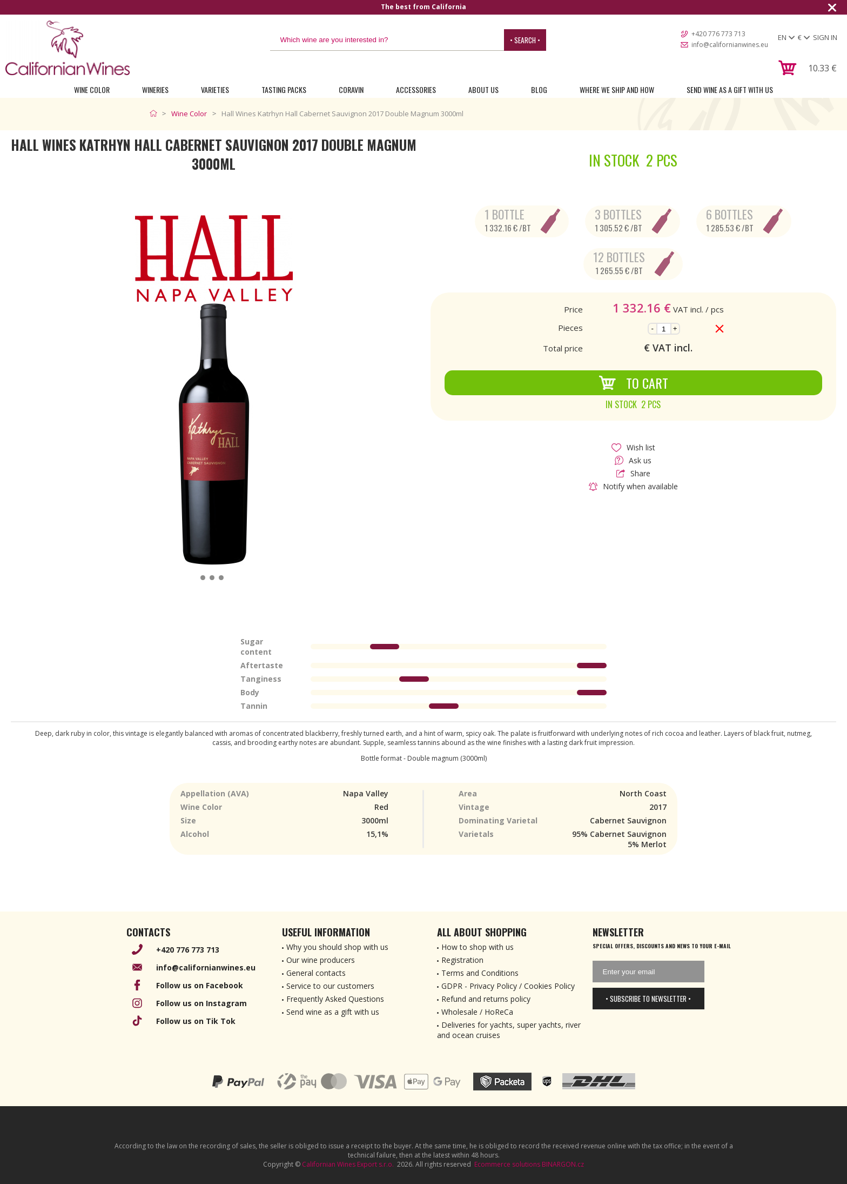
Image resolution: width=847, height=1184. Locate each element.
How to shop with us (477, 947)
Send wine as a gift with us (730, 89)
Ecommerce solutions (507, 1164)
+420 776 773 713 (718, 33)
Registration (462, 960)
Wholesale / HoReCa (477, 1012)
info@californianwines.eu (729, 44)
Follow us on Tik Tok (196, 1021)
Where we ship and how (617, 89)
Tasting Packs (283, 89)
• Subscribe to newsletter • (648, 998)
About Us (483, 89)
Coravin (351, 89)
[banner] (67, 48)
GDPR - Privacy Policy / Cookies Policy (508, 986)
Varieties (215, 89)
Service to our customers (330, 986)
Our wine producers (320, 960)
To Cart (633, 383)
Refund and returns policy (485, 999)
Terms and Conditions (480, 973)
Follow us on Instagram (201, 1003)
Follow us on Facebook (199, 985)
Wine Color (92, 89)
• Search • (525, 40)
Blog (539, 89)
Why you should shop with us (337, 947)
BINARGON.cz (563, 1164)
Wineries (155, 89)
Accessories (416, 89)
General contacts (316, 973)
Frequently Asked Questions (335, 999)
